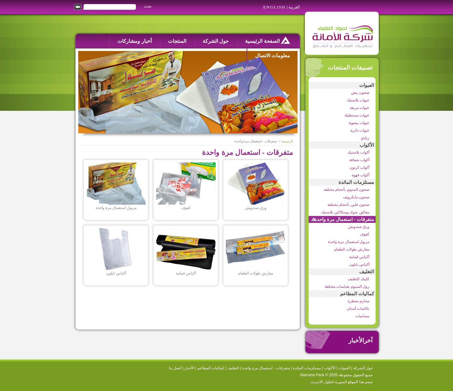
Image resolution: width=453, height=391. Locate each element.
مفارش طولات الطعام (351, 249)
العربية (294, 7)
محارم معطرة (358, 301)
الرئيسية (287, 141)
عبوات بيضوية (359, 123)
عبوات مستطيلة (356, 115)
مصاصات (362, 316)
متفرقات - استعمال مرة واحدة (344, 219)
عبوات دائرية (359, 130)
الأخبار (189, 368)
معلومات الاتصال (272, 55)
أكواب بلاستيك (358, 152)
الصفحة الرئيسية (267, 40)
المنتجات (177, 41)
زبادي (365, 138)
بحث (148, 6)
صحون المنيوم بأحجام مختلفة (346, 189)
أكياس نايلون (359, 264)
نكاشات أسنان (358, 308)
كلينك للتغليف (358, 279)
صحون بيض (360, 92)
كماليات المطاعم (357, 293)
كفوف (364, 234)
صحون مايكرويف (356, 197)
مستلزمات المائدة (356, 182)
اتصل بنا (175, 368)
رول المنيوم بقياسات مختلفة (347, 286)
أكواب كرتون (359, 167)
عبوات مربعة (359, 107)
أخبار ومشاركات (134, 41)
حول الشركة (216, 41)
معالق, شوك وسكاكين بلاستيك (345, 212)
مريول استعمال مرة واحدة (348, 242)
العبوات (366, 85)
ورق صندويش (358, 226)
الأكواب (367, 145)
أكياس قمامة (359, 257)
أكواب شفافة (359, 160)
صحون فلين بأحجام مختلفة (348, 204)
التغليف (366, 271)
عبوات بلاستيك (358, 100)
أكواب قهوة (360, 175)
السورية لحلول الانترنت (328, 382)
